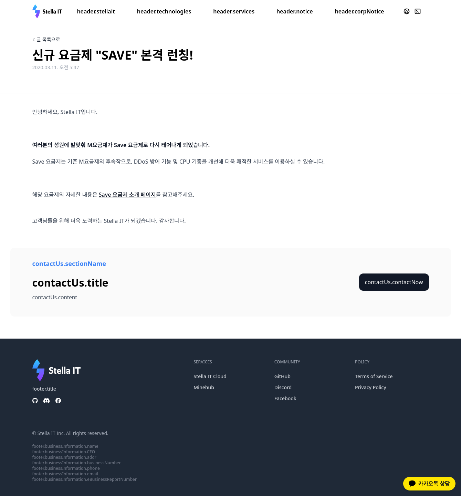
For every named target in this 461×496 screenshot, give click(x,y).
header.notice (294, 11)
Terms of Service (373, 376)
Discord (283, 387)
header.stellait (96, 11)
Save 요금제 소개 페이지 (127, 194)
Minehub (203, 387)
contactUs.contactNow (394, 282)
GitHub (282, 376)
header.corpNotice (359, 11)
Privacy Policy (370, 387)
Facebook (285, 398)
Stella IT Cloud (209, 376)
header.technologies (164, 11)
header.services (233, 11)
